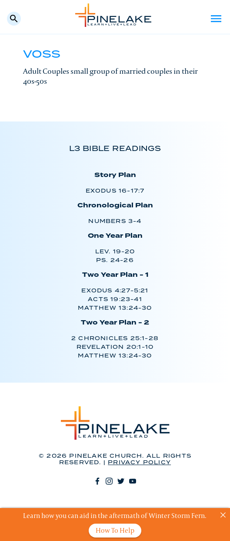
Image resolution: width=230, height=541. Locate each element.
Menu (216, 19)
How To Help (115, 530)
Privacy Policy (139, 463)
